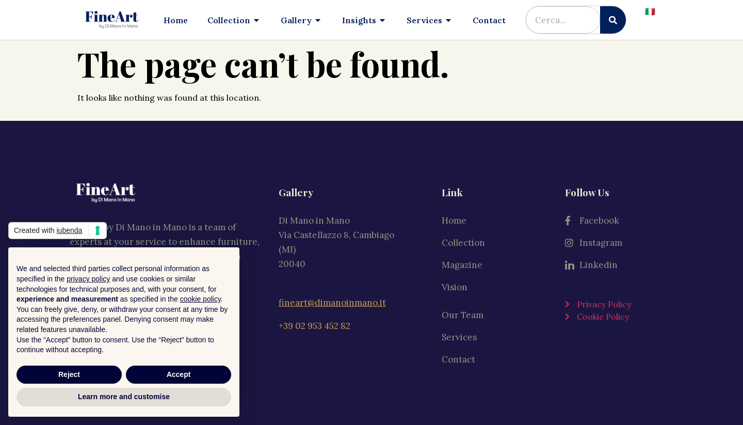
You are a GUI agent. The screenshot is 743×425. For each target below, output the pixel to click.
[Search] (613, 20)
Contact (458, 358)
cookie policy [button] (200, 299)
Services (459, 336)
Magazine (462, 263)
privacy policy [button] (88, 279)
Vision (454, 285)
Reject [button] (69, 374)
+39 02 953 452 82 (314, 322)
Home (454, 219)
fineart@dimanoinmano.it (332, 301)
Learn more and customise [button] (124, 396)
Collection (466, 241)
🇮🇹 (650, 11)
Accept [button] (179, 374)
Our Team (462, 314)
